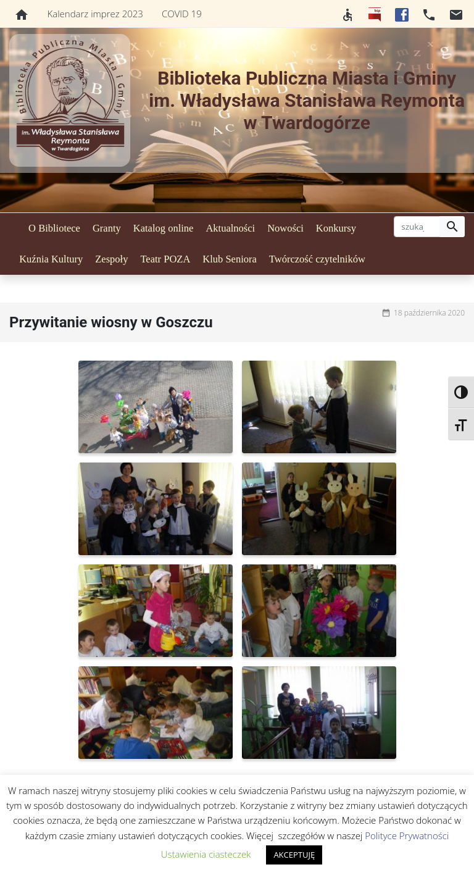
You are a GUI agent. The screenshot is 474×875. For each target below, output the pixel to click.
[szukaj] (417, 226)
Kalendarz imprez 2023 (95, 13)
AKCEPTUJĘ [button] (294, 854)
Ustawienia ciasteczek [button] (206, 854)
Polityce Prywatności (407, 835)
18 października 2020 (429, 313)
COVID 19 (182, 13)
